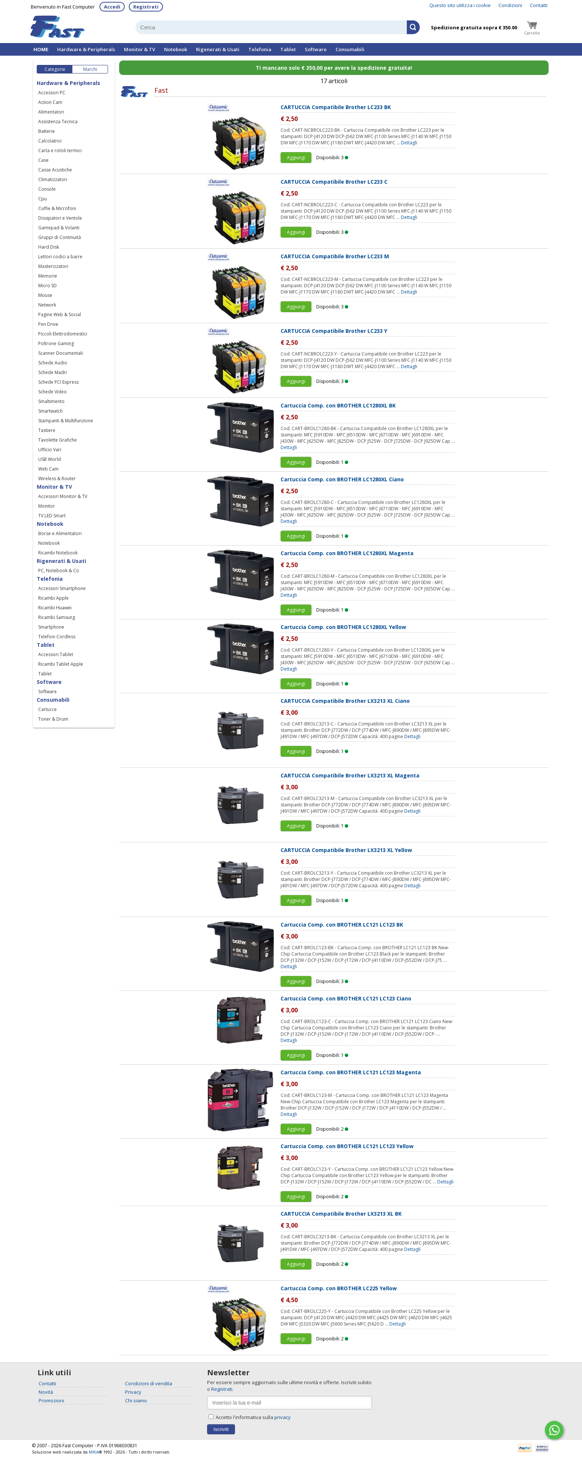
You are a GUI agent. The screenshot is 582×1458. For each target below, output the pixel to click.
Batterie (46, 131)
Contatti (538, 5)
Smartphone (51, 627)
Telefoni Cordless (56, 636)
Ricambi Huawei (55, 608)
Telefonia (259, 49)
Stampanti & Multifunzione (65, 420)
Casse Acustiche (55, 170)
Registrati (145, 6)
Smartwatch (50, 411)
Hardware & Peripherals (86, 49)
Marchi (90, 69)
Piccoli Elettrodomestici (62, 334)
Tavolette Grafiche (57, 440)
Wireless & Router (57, 478)
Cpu (42, 199)
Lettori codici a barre (60, 256)
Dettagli (409, 143)
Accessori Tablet (55, 654)
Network (47, 305)
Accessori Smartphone (62, 588)
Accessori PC (51, 92)
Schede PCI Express (58, 382)
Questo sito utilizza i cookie (460, 5)
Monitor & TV (139, 49)
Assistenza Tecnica (58, 121)
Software (316, 49)
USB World (49, 459)
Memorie (47, 276)
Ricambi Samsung (56, 617)
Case (43, 160)
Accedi (112, 6)
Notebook (175, 49)
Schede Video (52, 392)
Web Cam (48, 469)
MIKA (94, 1452)
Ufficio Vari (49, 449)
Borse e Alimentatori (60, 533)
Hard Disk (48, 247)
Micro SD (47, 285)
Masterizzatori (53, 266)
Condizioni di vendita (148, 1383)
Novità (46, 1392)
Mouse (45, 295)
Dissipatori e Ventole (60, 218)
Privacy (133, 1392)
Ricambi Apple (53, 598)
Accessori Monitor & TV (62, 496)
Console (47, 189)
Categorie (55, 69)
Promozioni (51, 1400)
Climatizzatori (52, 179)
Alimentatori (51, 112)
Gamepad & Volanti (58, 228)
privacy (282, 1417)
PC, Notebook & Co (58, 570)
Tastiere (46, 430)
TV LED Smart (52, 515)
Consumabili (350, 49)
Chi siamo (136, 1400)
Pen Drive (48, 324)
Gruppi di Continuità (59, 237)
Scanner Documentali (60, 353)
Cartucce (47, 709)
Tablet (288, 49)
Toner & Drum (53, 719)
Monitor (46, 506)
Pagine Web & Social (59, 314)
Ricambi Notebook (58, 553)
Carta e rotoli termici (60, 150)
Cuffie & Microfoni (57, 208)
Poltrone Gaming (56, 343)
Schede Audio (52, 363)
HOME (40, 49)
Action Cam (50, 102)
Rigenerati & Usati (217, 49)
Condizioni (510, 5)
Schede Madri (52, 372)
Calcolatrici (50, 141)
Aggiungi (296, 157)
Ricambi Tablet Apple (60, 664)
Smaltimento (51, 401)
